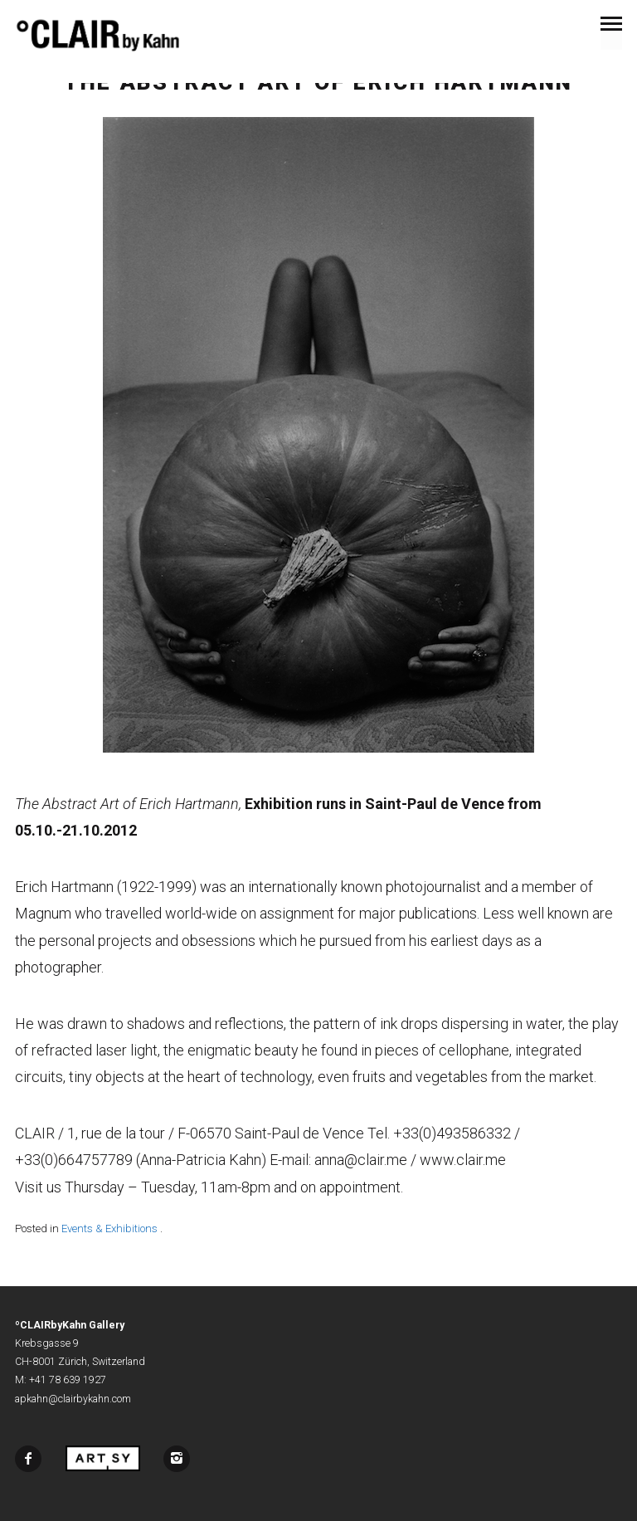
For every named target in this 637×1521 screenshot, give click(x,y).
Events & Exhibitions (109, 1228)
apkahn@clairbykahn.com (73, 1399)
